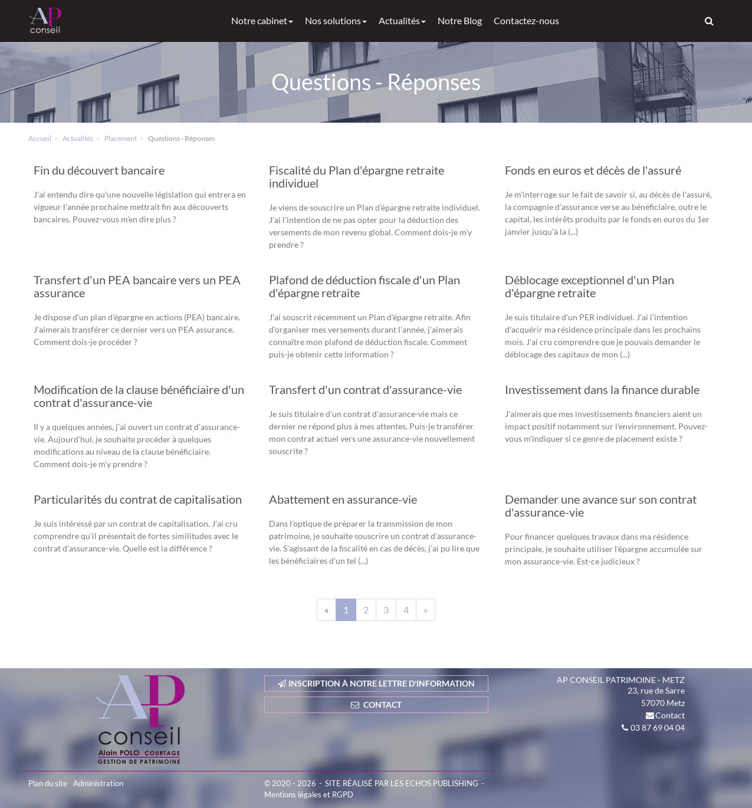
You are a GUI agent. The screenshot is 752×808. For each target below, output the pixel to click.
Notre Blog (460, 20)
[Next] (425, 610)
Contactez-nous (526, 20)
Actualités (402, 20)
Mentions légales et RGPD (308, 794)
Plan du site (47, 783)
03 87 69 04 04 (658, 727)
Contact (670, 715)
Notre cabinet (262, 20)
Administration (98, 783)
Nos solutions (336, 20)
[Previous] (326, 610)
